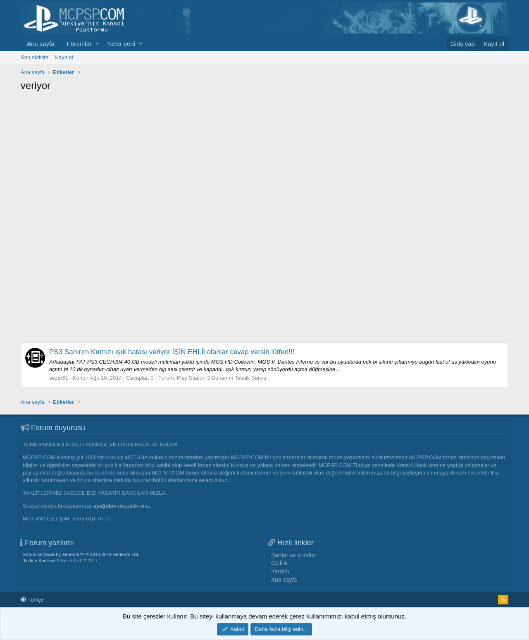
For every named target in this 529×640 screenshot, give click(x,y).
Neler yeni (121, 43)
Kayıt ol (64, 57)
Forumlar (79, 43)
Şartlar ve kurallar (294, 555)
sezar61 (58, 378)
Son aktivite (34, 57)
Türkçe (32, 600)
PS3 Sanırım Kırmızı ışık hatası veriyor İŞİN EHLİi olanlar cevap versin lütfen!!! (171, 352)
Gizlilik (279, 563)
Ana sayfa (41, 43)
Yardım (280, 571)
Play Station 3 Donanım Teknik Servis (222, 378)
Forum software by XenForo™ (81, 554)
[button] (97, 43)
